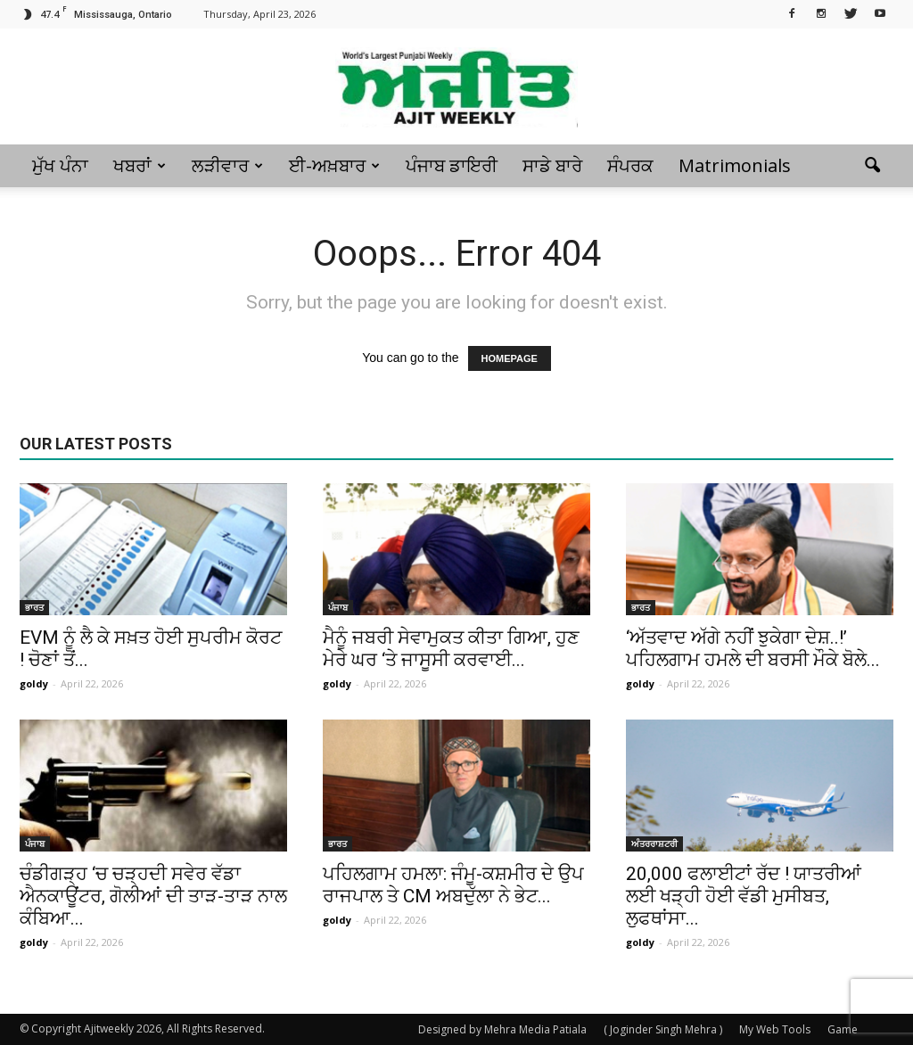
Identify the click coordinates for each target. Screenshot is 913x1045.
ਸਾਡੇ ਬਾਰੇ (552, 165)
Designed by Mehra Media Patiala (502, 1029)
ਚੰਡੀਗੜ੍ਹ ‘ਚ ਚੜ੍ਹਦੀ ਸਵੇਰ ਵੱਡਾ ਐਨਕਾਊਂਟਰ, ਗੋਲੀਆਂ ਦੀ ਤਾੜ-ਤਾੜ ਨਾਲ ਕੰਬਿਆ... (153, 896)
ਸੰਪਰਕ (630, 165)
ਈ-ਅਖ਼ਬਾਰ (334, 165)
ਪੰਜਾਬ (338, 607)
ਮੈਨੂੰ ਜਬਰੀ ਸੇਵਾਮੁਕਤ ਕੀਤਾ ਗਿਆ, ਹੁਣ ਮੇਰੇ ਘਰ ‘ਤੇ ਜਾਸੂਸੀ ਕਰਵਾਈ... (451, 649)
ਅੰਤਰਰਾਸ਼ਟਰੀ (654, 843)
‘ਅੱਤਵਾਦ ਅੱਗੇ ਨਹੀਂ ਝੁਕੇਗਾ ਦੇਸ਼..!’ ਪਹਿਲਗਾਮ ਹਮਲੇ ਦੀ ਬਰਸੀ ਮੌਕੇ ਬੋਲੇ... (753, 649)
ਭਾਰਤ (34, 607)
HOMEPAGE (509, 358)
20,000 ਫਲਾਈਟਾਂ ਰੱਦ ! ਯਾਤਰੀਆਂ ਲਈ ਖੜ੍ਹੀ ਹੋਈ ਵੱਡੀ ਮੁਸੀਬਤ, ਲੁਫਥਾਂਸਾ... (743, 896)
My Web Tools (774, 1029)
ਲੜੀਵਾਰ (227, 165)
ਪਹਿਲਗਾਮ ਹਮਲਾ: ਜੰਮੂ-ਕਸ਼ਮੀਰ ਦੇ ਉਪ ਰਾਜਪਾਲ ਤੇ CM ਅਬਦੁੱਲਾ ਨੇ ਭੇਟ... (453, 885)
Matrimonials (735, 165)
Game (842, 1029)
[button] (872, 165)
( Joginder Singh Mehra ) (663, 1029)
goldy (34, 683)
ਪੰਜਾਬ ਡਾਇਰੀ (452, 165)
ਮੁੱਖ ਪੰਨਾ (60, 165)
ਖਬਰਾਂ (139, 165)
